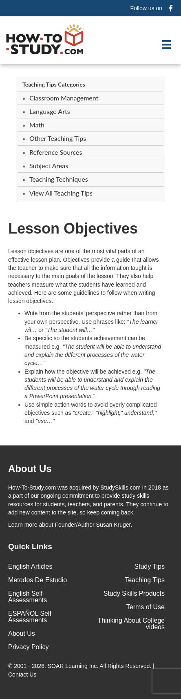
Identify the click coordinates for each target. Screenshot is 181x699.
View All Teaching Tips (61, 193)
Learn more (23, 524)
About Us (21, 633)
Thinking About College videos (131, 623)
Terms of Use (145, 606)
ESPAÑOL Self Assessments (29, 616)
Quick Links (30, 546)
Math (36, 125)
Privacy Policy (28, 646)
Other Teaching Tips (57, 138)
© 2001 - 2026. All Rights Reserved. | (81, 670)
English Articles (30, 566)
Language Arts (49, 111)
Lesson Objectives (73, 228)
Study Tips (149, 566)
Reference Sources (55, 152)
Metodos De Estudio (37, 580)
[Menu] (166, 44)
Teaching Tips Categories (53, 84)
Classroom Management (63, 98)
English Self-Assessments (27, 596)
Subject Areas (48, 165)
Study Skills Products (134, 593)
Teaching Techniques (58, 179)
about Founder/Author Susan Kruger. (70, 524)
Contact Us (23, 674)
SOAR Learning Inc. (73, 666)
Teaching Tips (145, 580)
